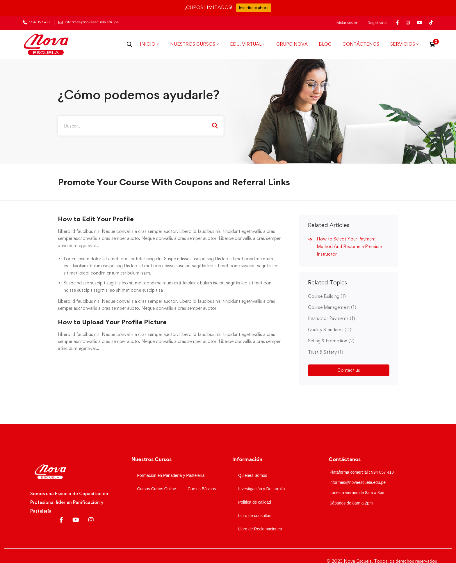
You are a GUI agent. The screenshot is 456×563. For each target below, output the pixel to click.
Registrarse (377, 22)
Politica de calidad (254, 502)
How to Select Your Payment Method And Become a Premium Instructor (349, 246)
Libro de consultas (254, 515)
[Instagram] (91, 520)
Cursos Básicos (202, 488)
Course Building (327, 296)
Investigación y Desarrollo (261, 488)
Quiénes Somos (252, 475)
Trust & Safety (325, 352)
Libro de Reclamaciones (260, 529)
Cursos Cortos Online (156, 488)
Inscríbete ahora (253, 7)
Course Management (332, 307)
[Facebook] (61, 520)
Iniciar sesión (347, 22)
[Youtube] (76, 520)
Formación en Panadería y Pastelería (171, 475)
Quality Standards (329, 329)
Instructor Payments (331, 318)
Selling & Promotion (331, 341)
